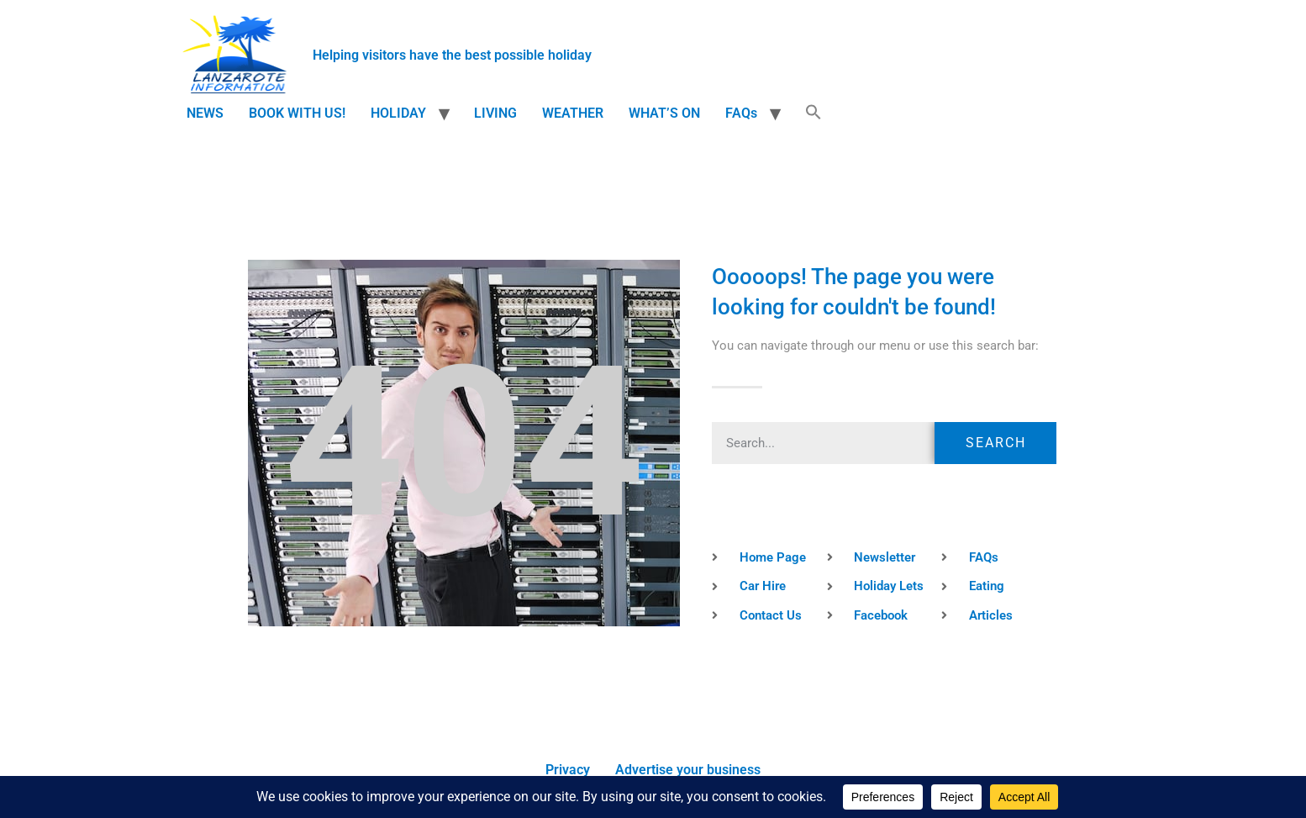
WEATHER (572, 113)
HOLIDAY (398, 113)
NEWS (205, 113)
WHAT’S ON (664, 113)
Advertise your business (688, 770)
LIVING (495, 113)
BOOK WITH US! (297, 113)
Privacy (567, 770)
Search (996, 443)
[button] (814, 113)
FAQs (741, 113)
